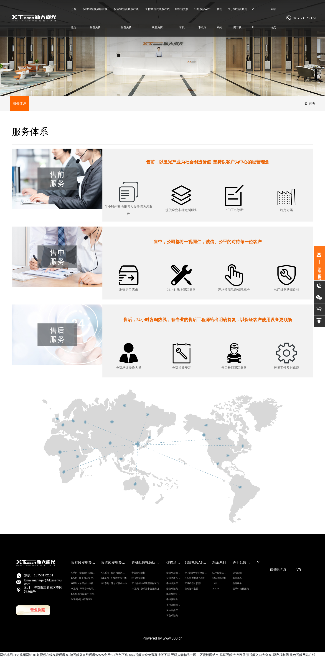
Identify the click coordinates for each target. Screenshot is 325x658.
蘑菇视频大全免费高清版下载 (149, 655)
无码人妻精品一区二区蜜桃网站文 (195, 655)
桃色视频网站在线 (302, 655)
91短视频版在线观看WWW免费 (88, 655)
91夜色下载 (120, 655)
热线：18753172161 (38, 576)
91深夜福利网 (279, 655)
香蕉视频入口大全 (255, 655)
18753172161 (305, 18)
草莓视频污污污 (231, 655)
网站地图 (6, 655)
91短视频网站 (22, 655)
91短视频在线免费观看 (49, 655)
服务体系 (20, 104)
